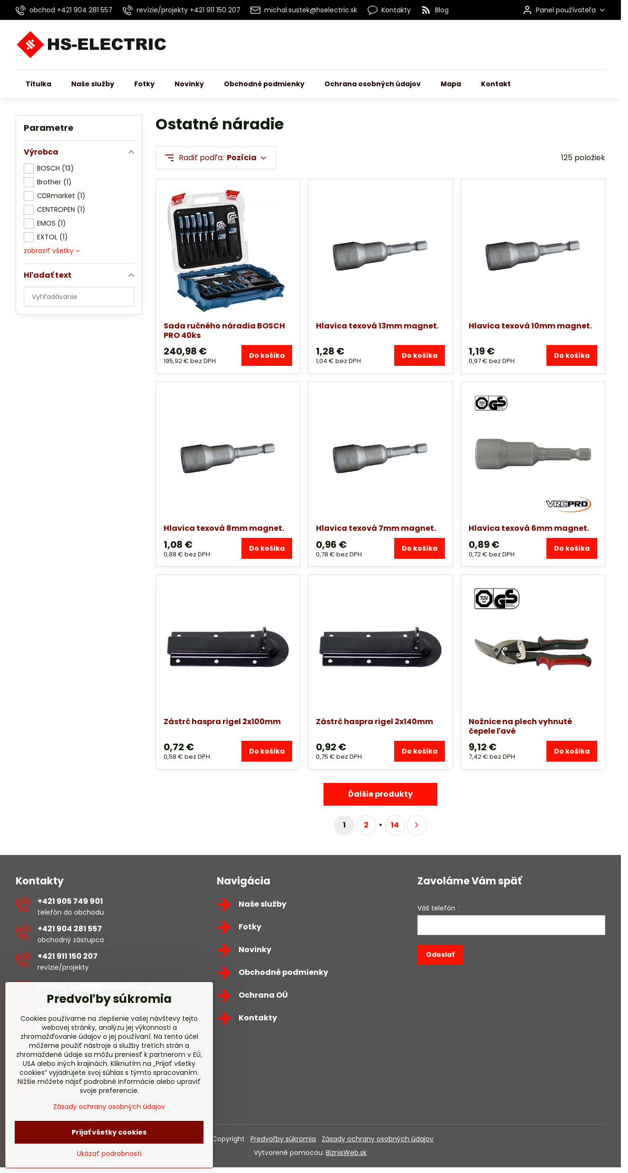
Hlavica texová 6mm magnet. (529, 528)
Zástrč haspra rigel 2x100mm (222, 721)
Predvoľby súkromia (283, 1139)
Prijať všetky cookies (109, 1159)
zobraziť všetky (52, 250)
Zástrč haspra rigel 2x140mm (374, 721)
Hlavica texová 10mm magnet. (530, 325)
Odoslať (440, 954)
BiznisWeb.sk (346, 1152)
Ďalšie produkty (380, 794)
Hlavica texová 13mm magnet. (377, 325)
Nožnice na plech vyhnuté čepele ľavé (520, 726)
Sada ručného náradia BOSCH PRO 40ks (224, 330)
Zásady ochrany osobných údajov (378, 1139)
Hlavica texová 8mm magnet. (224, 528)
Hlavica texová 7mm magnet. (376, 528)
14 (395, 824)
